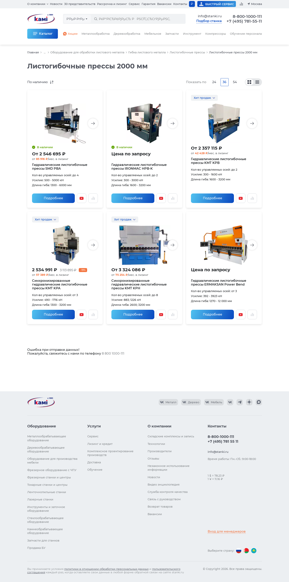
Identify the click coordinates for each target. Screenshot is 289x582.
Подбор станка (209, 21)
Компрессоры (215, 34)
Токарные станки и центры (47, 485)
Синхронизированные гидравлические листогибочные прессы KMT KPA (59, 284)
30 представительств (79, 4)
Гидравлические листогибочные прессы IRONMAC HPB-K (139, 166)
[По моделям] (257, 82)
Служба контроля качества (168, 492)
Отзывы (153, 458)
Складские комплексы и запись (171, 436)
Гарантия (149, 4)
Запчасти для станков (43, 540)
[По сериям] (249, 82)
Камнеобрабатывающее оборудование (45, 531)
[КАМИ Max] (259, 402)
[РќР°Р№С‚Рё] (95, 19)
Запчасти (172, 34)
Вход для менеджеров (227, 531)
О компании (36, 4)
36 (224, 82)
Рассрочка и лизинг (112, 4)
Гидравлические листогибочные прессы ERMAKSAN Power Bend (218, 282)
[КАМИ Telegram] (239, 402)
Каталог (46, 34)
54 (235, 82)
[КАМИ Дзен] (249, 402)
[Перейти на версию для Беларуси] (246, 550)
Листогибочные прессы (187, 52)
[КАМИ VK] (230, 402)
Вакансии (164, 4)
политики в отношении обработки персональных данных (106, 569)
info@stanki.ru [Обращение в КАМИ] (210, 16)
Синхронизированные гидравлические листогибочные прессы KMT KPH (139, 284)
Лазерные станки (40, 499)
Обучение (94, 469)
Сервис (134, 4)
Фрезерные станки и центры (49, 477)
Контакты (180, 4)
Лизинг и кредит (100, 444)
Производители (160, 451)
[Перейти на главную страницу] (41, 402)
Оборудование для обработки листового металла (87, 52)
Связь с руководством (164, 499)
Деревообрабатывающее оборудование (46, 449)
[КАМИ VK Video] (168, 402)
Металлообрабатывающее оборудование (46, 438)
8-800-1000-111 (247, 16)
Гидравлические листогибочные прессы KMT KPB (218, 161)
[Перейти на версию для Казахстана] (253, 550)
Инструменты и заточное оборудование (46, 509)
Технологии (156, 444)
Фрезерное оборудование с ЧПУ (52, 470)
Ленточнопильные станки (46, 492)
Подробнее (53, 198)
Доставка (94, 462)
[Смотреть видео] (81, 198)
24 (214, 82)
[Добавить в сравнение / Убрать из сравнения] (93, 198)
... (45, 52)
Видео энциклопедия (164, 484)
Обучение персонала (246, 34)
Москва (256, 4)
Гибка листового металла (147, 52)
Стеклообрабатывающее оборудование (45, 520)
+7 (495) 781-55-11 (244, 21)
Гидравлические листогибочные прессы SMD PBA (59, 166)
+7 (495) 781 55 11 (223, 441)
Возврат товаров (160, 506)
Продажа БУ (36, 548)
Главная (33, 52)
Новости (56, 4)
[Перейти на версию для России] (238, 550)
